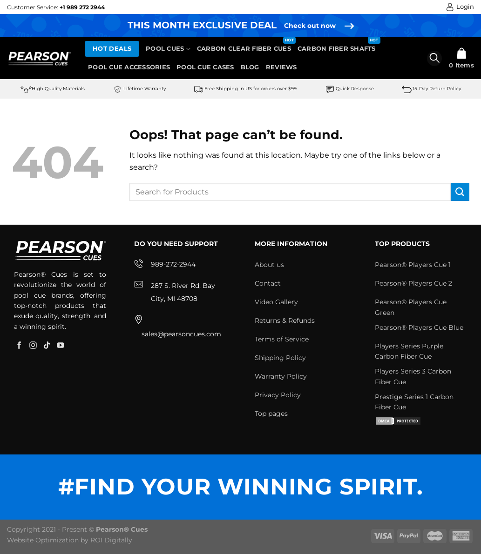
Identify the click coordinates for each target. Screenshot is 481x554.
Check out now (310, 25)
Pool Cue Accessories (129, 67)
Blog (250, 67)
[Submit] (460, 192)
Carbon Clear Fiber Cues (244, 48)
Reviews (281, 67)
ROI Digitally (111, 540)
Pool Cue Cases (205, 67)
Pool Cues (168, 49)
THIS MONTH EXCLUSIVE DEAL (202, 25)
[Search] (434, 58)
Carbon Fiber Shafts (337, 48)
